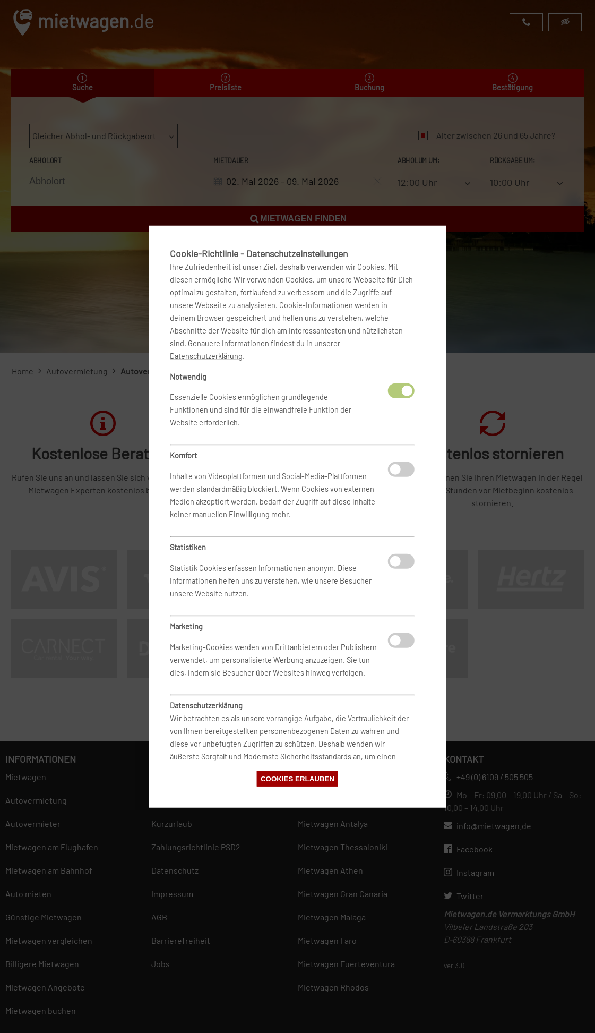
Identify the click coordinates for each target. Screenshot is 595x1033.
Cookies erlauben (297, 779)
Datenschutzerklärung (206, 355)
